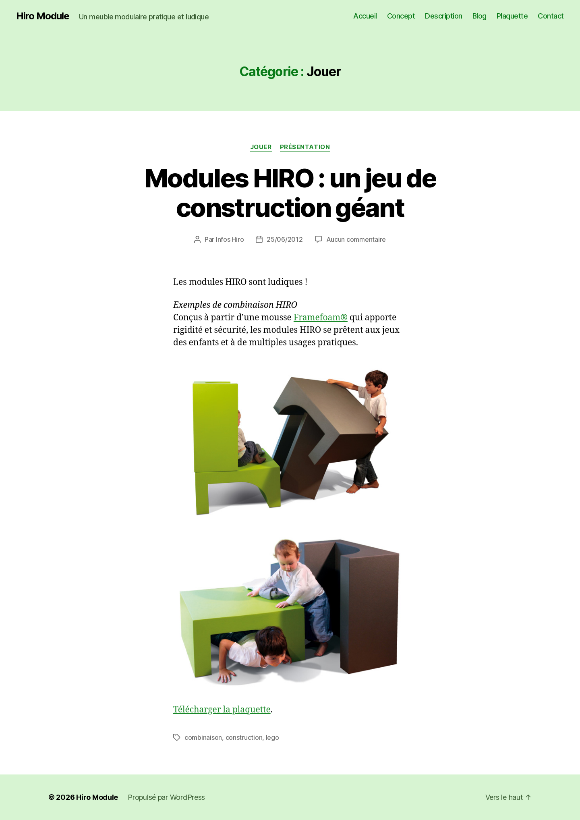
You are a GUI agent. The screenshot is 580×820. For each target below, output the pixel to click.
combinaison (203, 737)
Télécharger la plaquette (222, 709)
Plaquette (512, 16)
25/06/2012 (284, 239)
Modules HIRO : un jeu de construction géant (290, 192)
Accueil (365, 16)
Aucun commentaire (356, 239)
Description (443, 16)
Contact (551, 16)
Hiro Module (42, 16)
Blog (479, 16)
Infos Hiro (230, 239)
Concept (401, 16)
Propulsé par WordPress (166, 797)
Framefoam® (321, 317)
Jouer (261, 147)
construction (244, 737)
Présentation (305, 147)
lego (272, 737)
